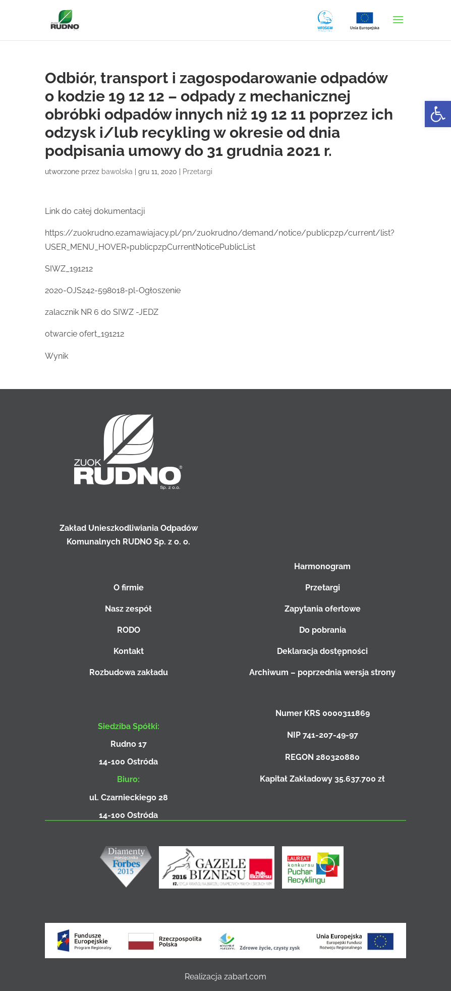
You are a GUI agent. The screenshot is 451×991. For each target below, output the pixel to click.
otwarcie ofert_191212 (84, 334)
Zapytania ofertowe (323, 609)
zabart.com (245, 976)
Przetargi (197, 172)
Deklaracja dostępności (322, 651)
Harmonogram (322, 566)
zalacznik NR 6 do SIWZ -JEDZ (101, 312)
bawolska (117, 172)
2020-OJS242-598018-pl (90, 290)
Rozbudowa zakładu (128, 672)
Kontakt (129, 651)
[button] (438, 114)
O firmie (129, 587)
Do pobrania (322, 630)
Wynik (56, 356)
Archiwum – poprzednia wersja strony (322, 672)
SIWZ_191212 (69, 268)
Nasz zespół (128, 609)
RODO (128, 630)
